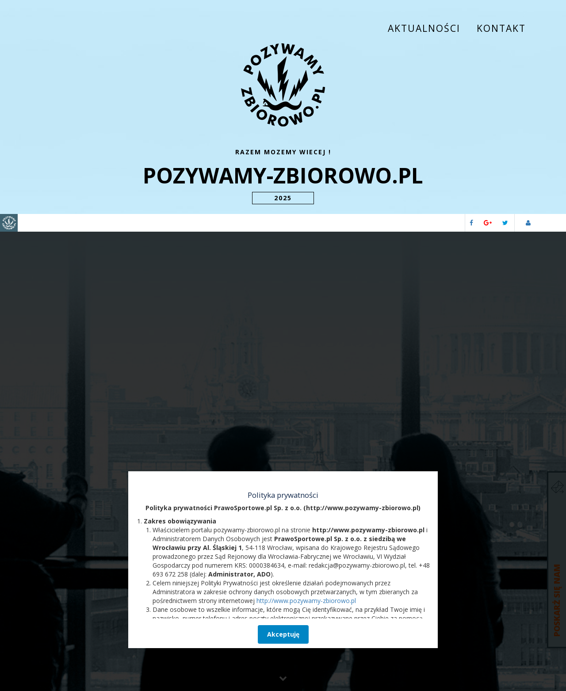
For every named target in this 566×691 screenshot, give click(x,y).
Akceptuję (283, 420)
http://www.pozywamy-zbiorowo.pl (306, 386)
